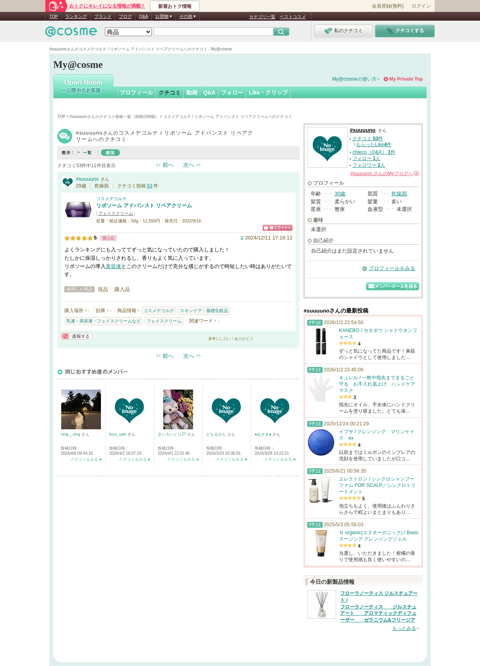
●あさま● (264, 434)
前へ (168, 165)
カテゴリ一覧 (262, 16)
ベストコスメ (293, 16)
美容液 (113, 266)
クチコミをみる (84, 459)
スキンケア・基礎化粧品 (204, 310)
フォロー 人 (366, 158)
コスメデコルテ (111, 198)
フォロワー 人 (368, 165)
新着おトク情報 (175, 6)
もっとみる (404, 628)
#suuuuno (87, 179)
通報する (76, 336)
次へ (188, 165)
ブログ (125, 16)
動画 (191, 92)
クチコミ (170, 92)
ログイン (421, 6)
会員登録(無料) (388, 6)
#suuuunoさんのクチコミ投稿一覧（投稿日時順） (114, 116)
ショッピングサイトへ (277, 228)
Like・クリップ (268, 92)
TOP (53, 16)
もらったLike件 (374, 144)
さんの (384, 173)
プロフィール (136, 92)
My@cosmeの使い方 (354, 79)
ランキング (76, 16)
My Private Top (406, 79)
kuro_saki (118, 434)
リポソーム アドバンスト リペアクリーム (144, 205)
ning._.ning (71, 434)
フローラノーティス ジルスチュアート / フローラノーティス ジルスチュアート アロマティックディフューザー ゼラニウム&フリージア (379, 607)
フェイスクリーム (115, 213)
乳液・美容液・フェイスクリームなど (103, 321)
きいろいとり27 (172, 434)
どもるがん (216, 434)
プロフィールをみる (392, 268)
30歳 (340, 194)
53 (150, 186)
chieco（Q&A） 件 (373, 152)
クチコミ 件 (367, 138)
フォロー (232, 92)
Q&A (143, 16)
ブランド (103, 16)
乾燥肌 (399, 194)
